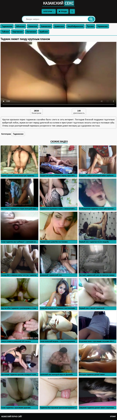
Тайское (5, 31)
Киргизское (17, 31)
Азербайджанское (75, 26)
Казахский (58, 3)
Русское (90, 26)
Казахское (32, 26)
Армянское (59, 26)
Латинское (31, 31)
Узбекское (20, 26)
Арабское (44, 31)
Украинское (102, 26)
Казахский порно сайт (11, 416)
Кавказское (46, 26)
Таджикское (7, 26)
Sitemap (113, 416)
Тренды (63, 11)
